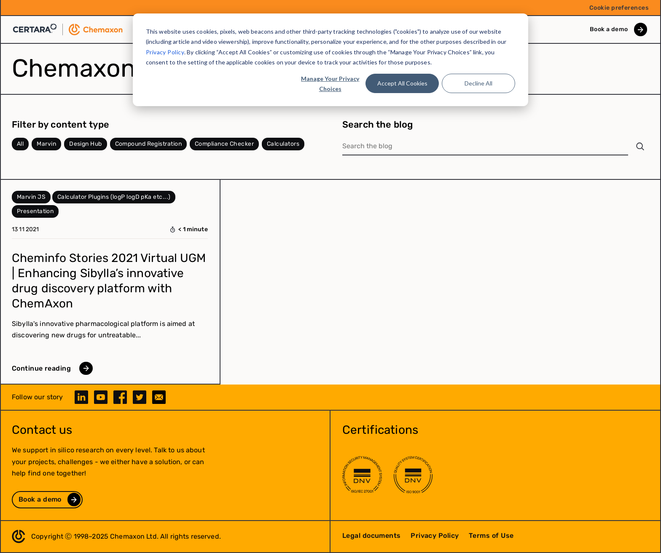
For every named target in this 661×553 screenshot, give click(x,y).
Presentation (35, 211)
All (20, 143)
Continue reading (41, 368)
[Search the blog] (485, 146)
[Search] (640, 146)
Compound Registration (148, 143)
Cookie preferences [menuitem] (618, 7)
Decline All (478, 83)
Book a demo (609, 29)
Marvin (46, 143)
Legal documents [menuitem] (371, 536)
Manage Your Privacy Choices (330, 84)
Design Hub (85, 143)
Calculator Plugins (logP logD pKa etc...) (113, 196)
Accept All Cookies (402, 83)
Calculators (283, 143)
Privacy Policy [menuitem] (435, 536)
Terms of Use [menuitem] (491, 536)
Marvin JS (31, 196)
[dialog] (330, 59)
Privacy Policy (165, 52)
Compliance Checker (224, 143)
